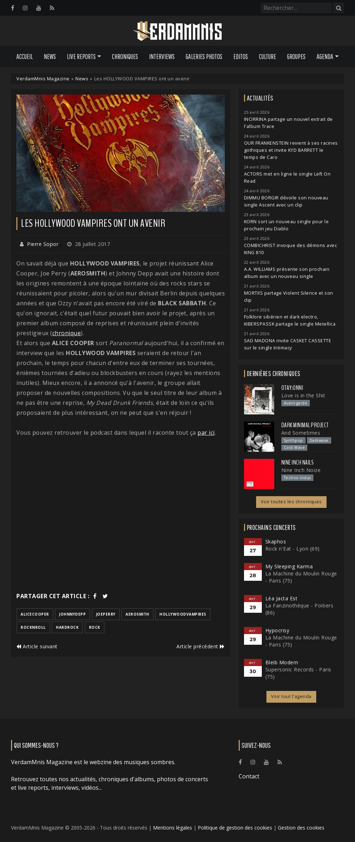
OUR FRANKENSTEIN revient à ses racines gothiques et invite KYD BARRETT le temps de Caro (291, 150)
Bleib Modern (281, 662)
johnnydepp (72, 614)
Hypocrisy (277, 630)
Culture (267, 56)
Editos (240, 56)
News (50, 56)
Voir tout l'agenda (291, 696)
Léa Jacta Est (281, 598)
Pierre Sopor (42, 244)
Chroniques (125, 56)
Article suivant (37, 646)
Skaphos (275, 541)
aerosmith (137, 614)
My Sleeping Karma (289, 566)
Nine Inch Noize (301, 470)
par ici (206, 432)
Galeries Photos (204, 56)
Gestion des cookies (301, 827)
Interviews (162, 56)
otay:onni (292, 388)
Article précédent (200, 646)
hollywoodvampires (182, 614)
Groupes (296, 56)
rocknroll (33, 627)
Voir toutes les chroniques (291, 502)
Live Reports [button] (81, 56)
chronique (66, 333)
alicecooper (35, 614)
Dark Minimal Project (305, 425)
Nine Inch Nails (297, 462)
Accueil (24, 56)
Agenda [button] (325, 56)
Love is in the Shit (303, 395)
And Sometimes (300, 432)
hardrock (67, 627)
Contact (249, 776)
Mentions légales (172, 827)
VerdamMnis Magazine (43, 78)
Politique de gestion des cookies (235, 827)
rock (94, 627)
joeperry (106, 614)
